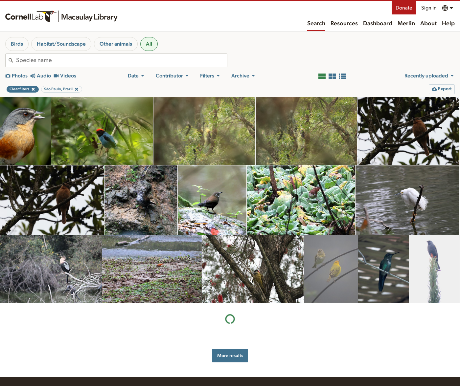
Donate (404, 8)
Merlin (406, 24)
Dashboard (377, 24)
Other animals (116, 44)
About (428, 24)
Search (316, 24)
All (149, 44)
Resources (344, 24)
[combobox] (121, 60)
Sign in (429, 8)
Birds (17, 44)
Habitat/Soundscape (61, 44)
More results (230, 355)
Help (448, 24)
